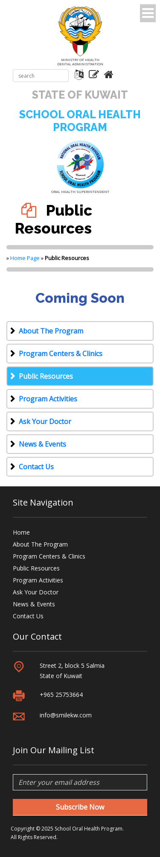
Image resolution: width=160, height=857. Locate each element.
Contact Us (36, 466)
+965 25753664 (61, 694)
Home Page (25, 258)
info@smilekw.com (66, 715)
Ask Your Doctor (45, 421)
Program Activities (48, 399)
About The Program (51, 331)
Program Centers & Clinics (60, 353)
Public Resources (46, 376)
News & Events (42, 444)
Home (21, 532)
